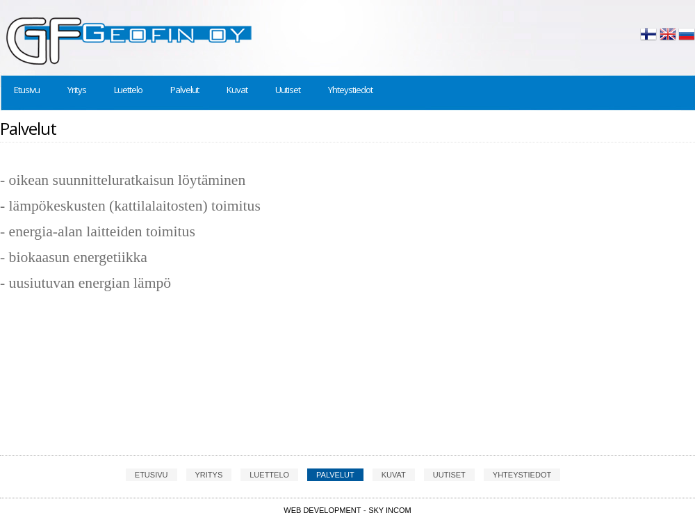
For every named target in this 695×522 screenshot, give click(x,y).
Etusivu (27, 89)
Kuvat (237, 89)
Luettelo (128, 89)
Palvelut (184, 89)
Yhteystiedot (350, 89)
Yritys (76, 89)
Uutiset (287, 89)
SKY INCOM (389, 510)
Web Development (322, 510)
